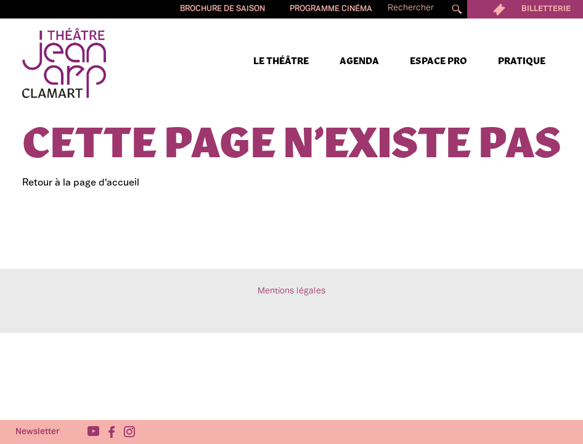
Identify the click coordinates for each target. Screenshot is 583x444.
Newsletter (37, 432)
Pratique (521, 62)
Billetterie (525, 9)
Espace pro (438, 62)
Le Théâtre (281, 62)
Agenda (359, 62)
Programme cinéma (331, 9)
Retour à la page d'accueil (80, 183)
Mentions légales (291, 291)
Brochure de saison (222, 9)
